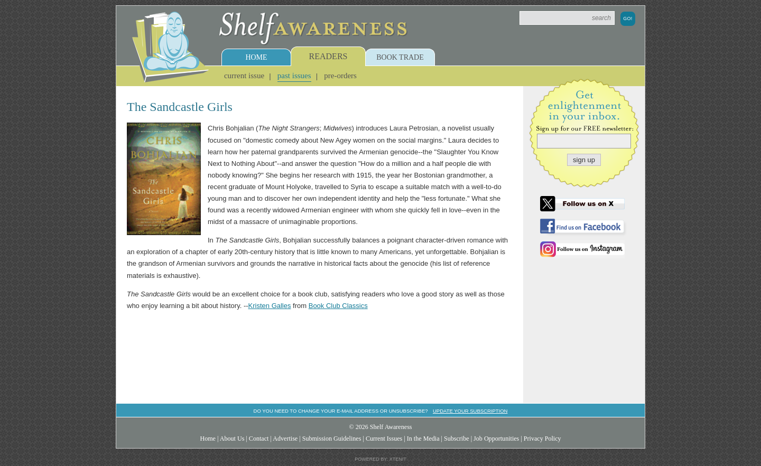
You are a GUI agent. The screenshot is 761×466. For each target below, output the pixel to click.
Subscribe (456, 438)
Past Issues (294, 75)
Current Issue (244, 75)
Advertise (285, 438)
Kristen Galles (269, 306)
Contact (259, 438)
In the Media (423, 438)
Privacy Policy (542, 438)
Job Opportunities (496, 438)
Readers (328, 56)
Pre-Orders (340, 75)
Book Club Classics (338, 306)
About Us (232, 438)
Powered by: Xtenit (380, 459)
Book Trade (400, 57)
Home (256, 57)
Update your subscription (470, 411)
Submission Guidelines (331, 438)
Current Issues (384, 438)
